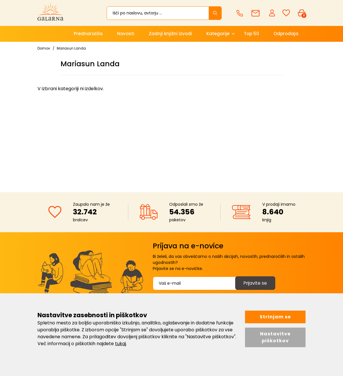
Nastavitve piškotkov (275, 337)
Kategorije (217, 34)
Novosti (125, 34)
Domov (43, 48)
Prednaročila (88, 34)
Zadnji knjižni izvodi (170, 34)
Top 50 (251, 34)
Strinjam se (275, 316)
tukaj (120, 343)
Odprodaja (286, 34)
